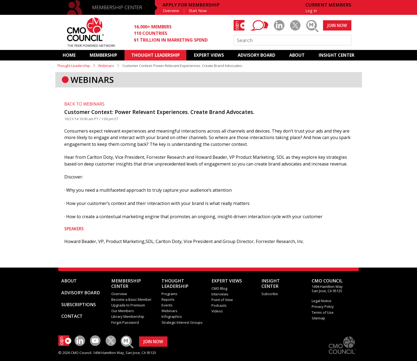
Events (167, 305)
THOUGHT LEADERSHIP (155, 55)
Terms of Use (323, 312)
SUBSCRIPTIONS (78, 305)
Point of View (222, 299)
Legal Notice (321, 300)
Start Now (198, 10)
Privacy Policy (323, 306)
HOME (69, 55)
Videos (217, 311)
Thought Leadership (73, 65)
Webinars (106, 65)
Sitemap (318, 318)
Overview (171, 10)
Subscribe (269, 293)
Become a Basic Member (131, 299)
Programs (169, 293)
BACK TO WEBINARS (84, 104)
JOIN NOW (337, 25)
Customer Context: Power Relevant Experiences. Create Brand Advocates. (159, 112)
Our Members (122, 310)
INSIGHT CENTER (336, 55)
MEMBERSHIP (103, 55)
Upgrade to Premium (128, 305)
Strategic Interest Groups (182, 322)
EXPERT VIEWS (209, 55)
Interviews (219, 294)
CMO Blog (219, 288)
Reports (168, 299)
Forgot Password (125, 322)
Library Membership (127, 316)
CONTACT (72, 316)
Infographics (172, 316)
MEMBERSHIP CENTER (117, 7)
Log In (311, 10)
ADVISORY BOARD (256, 55)
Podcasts (219, 305)
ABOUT (297, 55)
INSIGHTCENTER (270, 283)
